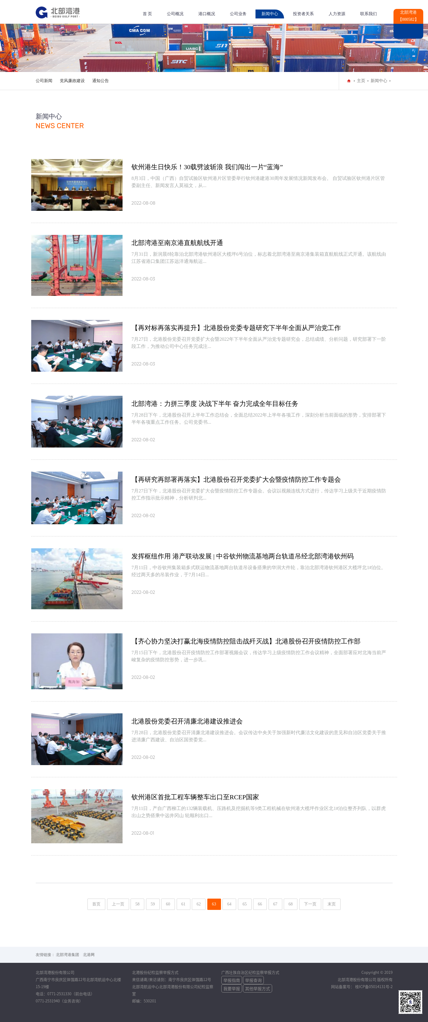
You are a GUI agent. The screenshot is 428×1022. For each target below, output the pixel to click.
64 (229, 904)
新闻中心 (269, 14)
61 (183, 904)
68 (291, 904)
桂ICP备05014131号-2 (374, 986)
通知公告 (100, 81)
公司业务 (238, 14)
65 (245, 904)
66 (260, 904)
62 (199, 904)
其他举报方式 (257, 988)
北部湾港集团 (67, 954)
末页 (331, 904)
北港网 (89, 954)
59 (153, 904)
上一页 (118, 904)
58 (137, 904)
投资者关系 (303, 14)
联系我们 (368, 14)
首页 (96, 904)
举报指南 (231, 980)
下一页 (310, 904)
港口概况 (206, 14)
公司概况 (175, 14)
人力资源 (337, 14)
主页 (361, 81)
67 (275, 904)
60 (168, 904)
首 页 (147, 14)
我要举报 (231, 988)
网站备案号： (343, 986)
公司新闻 (44, 81)
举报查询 (253, 980)
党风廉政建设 (72, 81)
